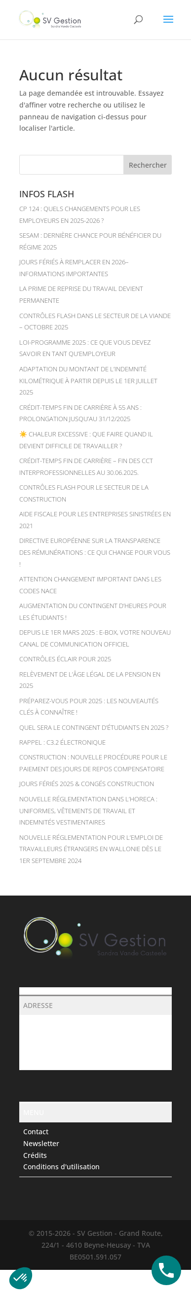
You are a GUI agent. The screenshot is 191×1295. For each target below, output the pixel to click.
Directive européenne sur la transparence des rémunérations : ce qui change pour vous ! (94, 552)
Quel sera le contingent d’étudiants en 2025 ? (93, 727)
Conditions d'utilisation (61, 1166)
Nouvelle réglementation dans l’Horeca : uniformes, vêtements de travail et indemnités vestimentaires (88, 810)
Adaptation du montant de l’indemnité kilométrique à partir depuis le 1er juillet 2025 (88, 380)
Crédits (35, 1155)
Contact (35, 1131)
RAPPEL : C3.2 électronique (62, 742)
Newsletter (41, 1143)
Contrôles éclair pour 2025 (65, 658)
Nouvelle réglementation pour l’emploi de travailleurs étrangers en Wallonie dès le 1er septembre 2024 (91, 849)
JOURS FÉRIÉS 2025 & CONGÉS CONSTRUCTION (86, 783)
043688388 (41, 1047)
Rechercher (148, 165)
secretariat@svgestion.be (65, 1059)
